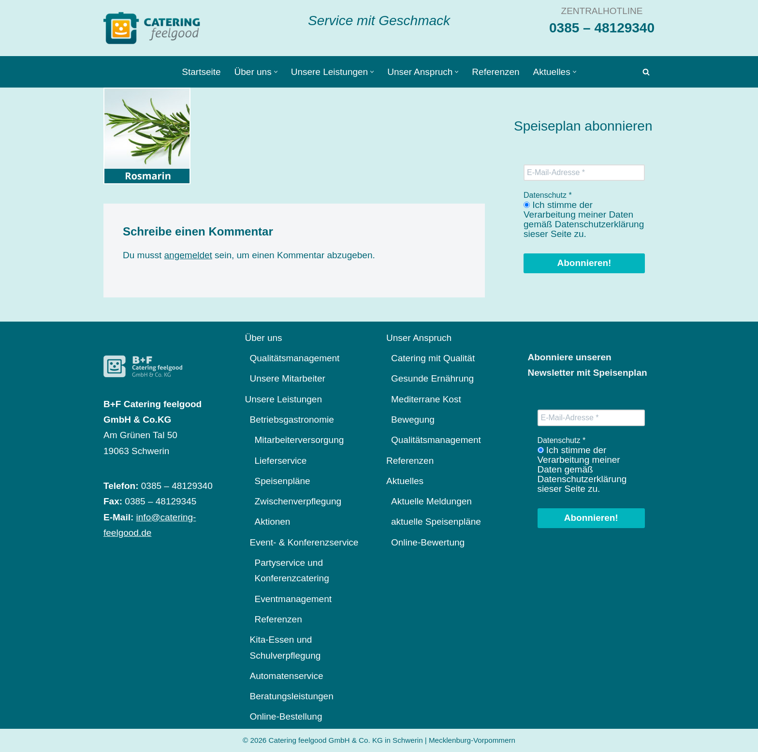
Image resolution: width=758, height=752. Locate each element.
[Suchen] (646, 71)
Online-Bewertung (428, 542)
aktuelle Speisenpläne (436, 521)
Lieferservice (281, 461)
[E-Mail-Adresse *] (584, 172)
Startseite (201, 72)
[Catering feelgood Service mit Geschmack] (154, 28)
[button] (275, 72)
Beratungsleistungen (292, 696)
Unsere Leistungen (283, 399)
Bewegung (413, 419)
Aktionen (273, 521)
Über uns (263, 338)
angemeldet (188, 255)
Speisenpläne (282, 481)
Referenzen (495, 72)
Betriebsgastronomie (292, 419)
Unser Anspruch (419, 338)
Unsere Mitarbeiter (287, 378)
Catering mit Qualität (433, 358)
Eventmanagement (293, 599)
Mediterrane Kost (426, 399)
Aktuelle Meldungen (431, 501)
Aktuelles (404, 481)
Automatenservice (286, 676)
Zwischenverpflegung (298, 501)
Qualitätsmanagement (295, 358)
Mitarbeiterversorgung (299, 440)
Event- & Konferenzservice (304, 542)
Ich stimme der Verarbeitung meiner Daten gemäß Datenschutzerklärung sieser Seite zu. (584, 219)
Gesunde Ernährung (432, 378)
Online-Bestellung (286, 716)
